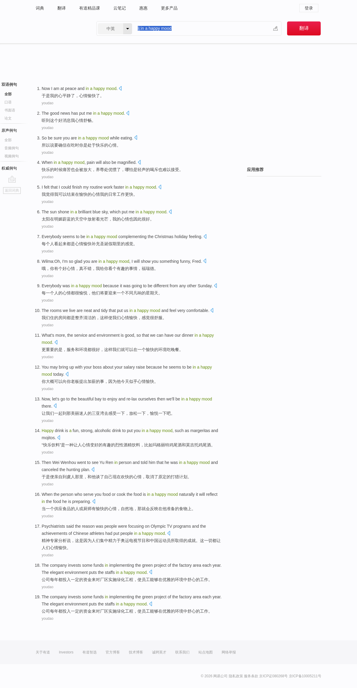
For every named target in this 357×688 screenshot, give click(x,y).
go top (12, 179)
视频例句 (11, 156)
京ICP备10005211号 (305, 676)
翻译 (61, 8)
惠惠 (143, 8)
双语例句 (9, 84)
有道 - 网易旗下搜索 (60, 28)
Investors (66, 652)
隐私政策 (236, 676)
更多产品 (169, 8)
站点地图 (205, 652)
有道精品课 (89, 8)
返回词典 (12, 190)
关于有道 (43, 652)
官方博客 (113, 652)
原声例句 (9, 130)
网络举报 (229, 652)
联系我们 (182, 652)
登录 (309, 8)
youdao (47, 103)
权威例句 (9, 168)
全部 (8, 94)
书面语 (9, 110)
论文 (8, 118)
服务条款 (251, 676)
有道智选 (89, 652)
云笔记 (119, 8)
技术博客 (136, 652)
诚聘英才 (159, 652)
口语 (8, 102)
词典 (40, 8)
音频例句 (11, 148)
